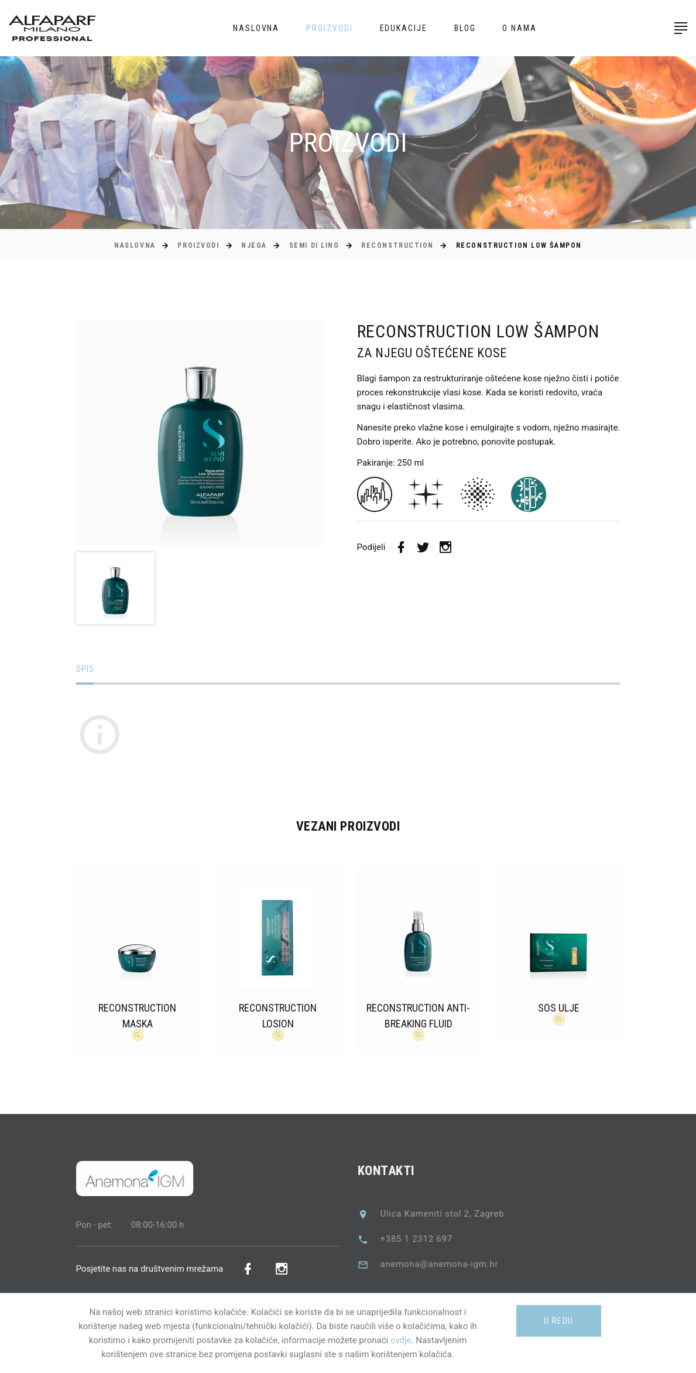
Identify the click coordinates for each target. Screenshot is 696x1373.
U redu (558, 1321)
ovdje (401, 1340)
